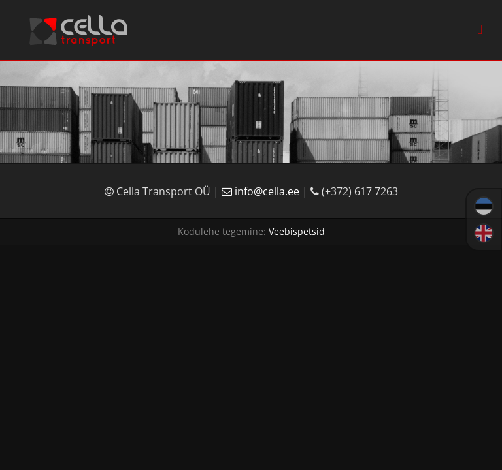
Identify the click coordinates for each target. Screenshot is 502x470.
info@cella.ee (262, 191)
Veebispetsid (297, 231)
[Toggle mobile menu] (479, 30)
